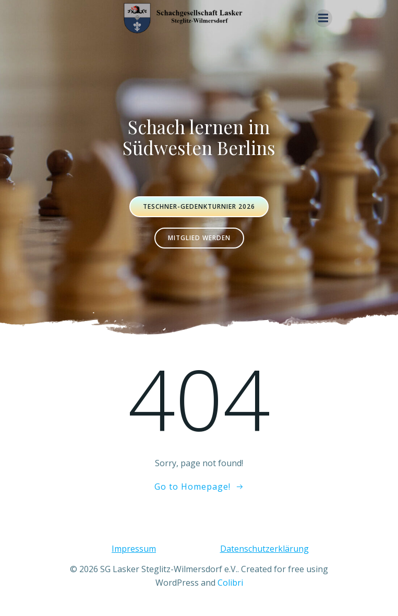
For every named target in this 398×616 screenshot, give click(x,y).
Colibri (230, 582)
